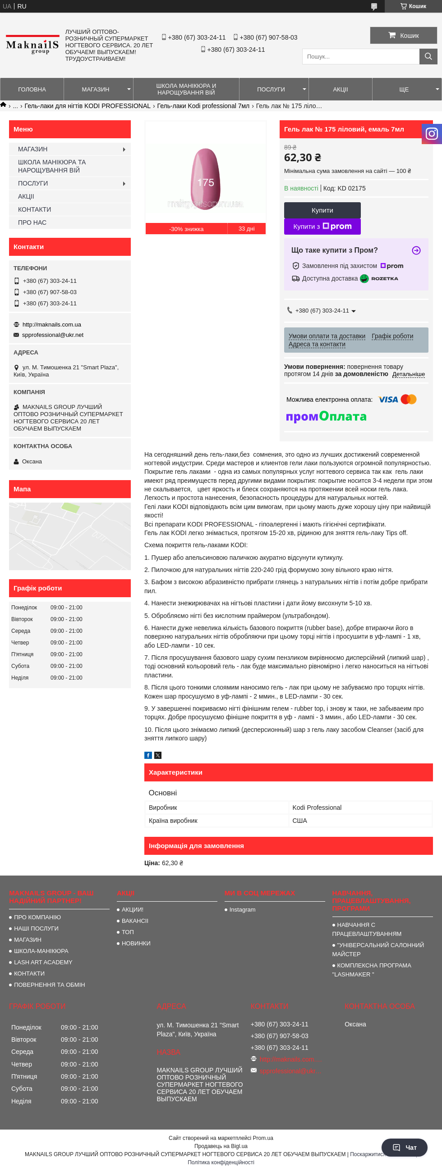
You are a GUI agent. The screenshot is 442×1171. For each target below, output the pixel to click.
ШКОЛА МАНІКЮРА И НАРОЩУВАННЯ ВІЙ (186, 89)
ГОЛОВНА (32, 89)
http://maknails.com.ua (52, 324)
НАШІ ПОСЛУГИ (36, 928)
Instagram (243, 909)
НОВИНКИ (136, 943)
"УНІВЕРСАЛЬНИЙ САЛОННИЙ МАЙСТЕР (378, 950)
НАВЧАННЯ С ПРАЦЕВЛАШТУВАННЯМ (367, 929)
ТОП (128, 932)
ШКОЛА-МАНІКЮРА (41, 951)
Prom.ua (263, 1138)
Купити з (322, 226)
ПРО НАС (32, 222)
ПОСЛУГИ (271, 89)
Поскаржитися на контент (382, 1154)
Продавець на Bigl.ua (221, 1146)
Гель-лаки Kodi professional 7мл (203, 105)
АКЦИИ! (132, 909)
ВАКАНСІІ (135, 920)
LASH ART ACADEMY (43, 962)
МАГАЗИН (96, 89)
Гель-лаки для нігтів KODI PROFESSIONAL (88, 105)
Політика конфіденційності (221, 1162)
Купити (322, 210)
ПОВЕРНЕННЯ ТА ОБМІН (49, 984)
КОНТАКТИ (34, 209)
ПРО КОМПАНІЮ (37, 917)
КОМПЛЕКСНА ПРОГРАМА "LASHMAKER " (371, 970)
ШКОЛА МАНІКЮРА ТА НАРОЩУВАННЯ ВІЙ (52, 166)
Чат (404, 1148)
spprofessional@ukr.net (52, 334)
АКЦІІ (340, 89)
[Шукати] (428, 56)
